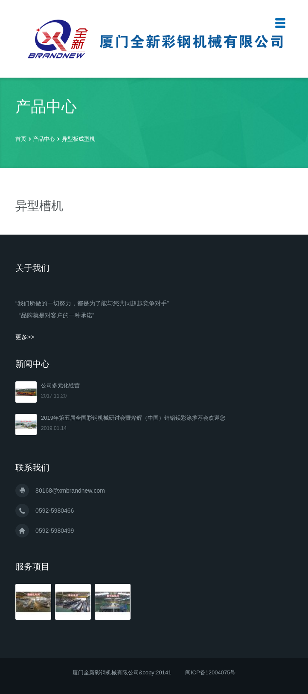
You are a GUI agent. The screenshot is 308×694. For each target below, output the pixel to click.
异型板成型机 (78, 139)
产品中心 (45, 139)
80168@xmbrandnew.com (70, 490)
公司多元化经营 (60, 385)
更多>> (24, 337)
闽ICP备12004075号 (210, 672)
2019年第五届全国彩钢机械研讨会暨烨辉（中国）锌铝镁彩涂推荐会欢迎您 (133, 418)
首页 (20, 139)
